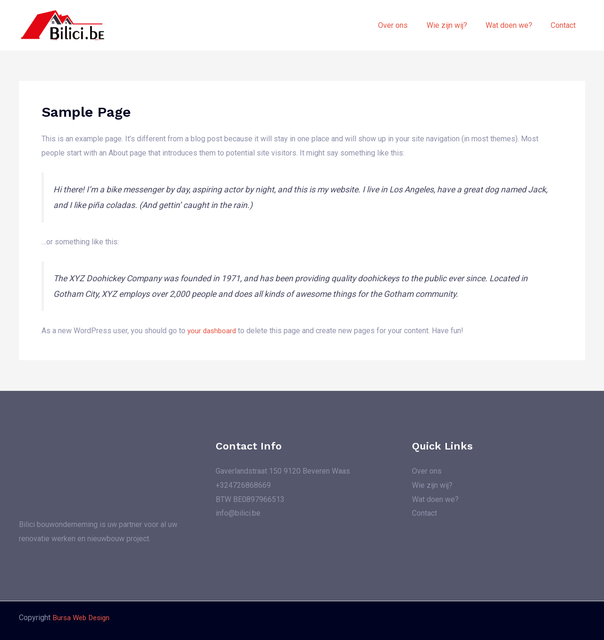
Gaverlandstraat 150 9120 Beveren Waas (283, 471)
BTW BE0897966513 (250, 499)
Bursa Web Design (83, 617)
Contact (565, 25)
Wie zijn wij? (455, 25)
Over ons (405, 25)
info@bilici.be (238, 513)
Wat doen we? (514, 25)
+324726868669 (243, 485)
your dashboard (212, 330)
